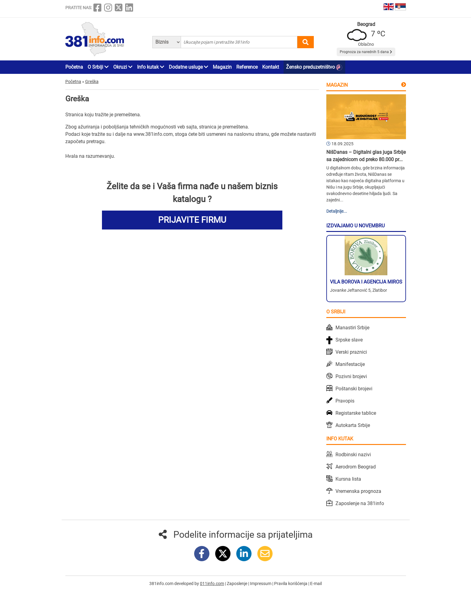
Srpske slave (349, 340)
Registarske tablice (355, 413)
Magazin (222, 67)
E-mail (316, 583)
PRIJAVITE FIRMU (192, 220)
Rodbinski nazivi (353, 454)
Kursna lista (348, 479)
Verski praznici (351, 352)
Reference (247, 67)
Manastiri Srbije (352, 328)
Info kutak (150, 67)
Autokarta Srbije (352, 425)
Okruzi (122, 67)
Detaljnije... (336, 211)
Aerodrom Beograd (355, 467)
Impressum (261, 583)
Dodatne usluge (188, 67)
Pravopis (344, 401)
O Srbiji (98, 67)
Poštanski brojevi (353, 389)
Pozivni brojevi (351, 376)
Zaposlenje (237, 583)
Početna (74, 67)
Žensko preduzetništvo (314, 67)
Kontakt (270, 67)
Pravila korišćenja (291, 583)
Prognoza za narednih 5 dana (366, 52)
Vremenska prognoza (358, 491)
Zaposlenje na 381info (359, 503)
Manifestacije (350, 364)
